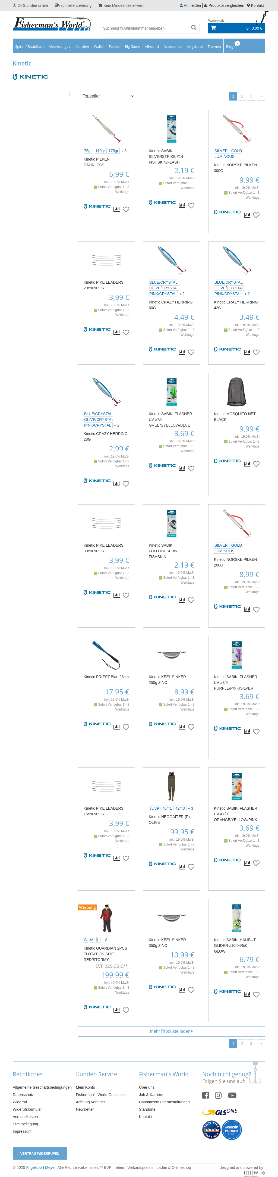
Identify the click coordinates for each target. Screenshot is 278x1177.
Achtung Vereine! (90, 1102)
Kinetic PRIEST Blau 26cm (106, 677)
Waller (99, 46)
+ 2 (182, 294)
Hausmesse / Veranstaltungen (164, 1102)
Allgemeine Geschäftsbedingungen (42, 1087)
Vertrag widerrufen (39, 1154)
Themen (214, 46)
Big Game (132, 46)
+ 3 (124, 151)
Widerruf (20, 1102)
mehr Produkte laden (171, 1031)
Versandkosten (25, 1117)
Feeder (114, 46)
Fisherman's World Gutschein (101, 1095)
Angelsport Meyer (40, 1167)
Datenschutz (23, 1095)
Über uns (146, 1087)
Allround (152, 46)
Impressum (22, 1131)
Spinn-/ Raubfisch (29, 46)
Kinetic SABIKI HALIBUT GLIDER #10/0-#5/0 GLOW (235, 945)
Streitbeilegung (25, 1124)
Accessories (173, 46)
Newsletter (85, 1109)
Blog (229, 46)
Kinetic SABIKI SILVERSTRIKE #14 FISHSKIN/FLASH (166, 156)
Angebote (195, 46)
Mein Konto (85, 1087)
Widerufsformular (27, 1109)
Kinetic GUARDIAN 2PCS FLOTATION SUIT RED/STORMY (105, 954)
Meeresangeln (60, 46)
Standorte (147, 1109)
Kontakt (145, 1117)
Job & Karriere (151, 1095)
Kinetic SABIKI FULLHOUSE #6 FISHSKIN (163, 551)
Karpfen (82, 46)
